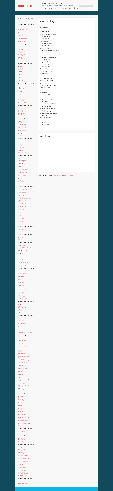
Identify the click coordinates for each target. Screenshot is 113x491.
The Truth (20, 425)
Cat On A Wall (21, 69)
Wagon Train (21, 447)
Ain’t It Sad (20, 31)
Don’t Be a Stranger (22, 100)
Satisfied (20, 351)
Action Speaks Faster (22, 29)
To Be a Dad (20, 413)
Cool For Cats (21, 76)
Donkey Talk (20, 99)
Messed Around (21, 276)
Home (20, 13)
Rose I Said (20, 343)
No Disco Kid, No (21, 296)
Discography (28, 13)
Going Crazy (20, 144)
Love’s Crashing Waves (23, 264)
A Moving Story (21, 27)
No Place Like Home (22, 298)
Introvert (20, 212)
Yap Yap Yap (20, 481)
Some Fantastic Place (22, 367)
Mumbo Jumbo (21, 285)
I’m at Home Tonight (22, 203)
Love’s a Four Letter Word (23, 262)
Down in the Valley (22, 102)
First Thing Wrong (22, 127)
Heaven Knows (21, 167)
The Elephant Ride (22, 113)
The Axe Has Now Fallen (23, 41)
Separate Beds (21, 353)
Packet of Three (25, 5)
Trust (19, 422)
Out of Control (21, 310)
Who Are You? (21, 463)
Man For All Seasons (22, 273)
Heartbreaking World (22, 164)
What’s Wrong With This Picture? (25, 458)
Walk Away (20, 452)
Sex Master (20, 354)
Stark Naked (20, 377)
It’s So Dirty (20, 221)
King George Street (22, 237)
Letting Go (20, 251)
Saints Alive (20, 350)
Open (19, 309)
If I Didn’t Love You (22, 200)
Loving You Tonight (22, 265)
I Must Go (20, 194)
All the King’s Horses (22, 34)
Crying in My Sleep (22, 79)
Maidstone (20, 272)
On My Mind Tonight (22, 304)
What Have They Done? (23, 455)
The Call (20, 66)
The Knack (20, 239)
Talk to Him (20, 397)
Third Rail (20, 408)
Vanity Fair (20, 438)
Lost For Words (21, 259)
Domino (20, 97)
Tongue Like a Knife (22, 414)
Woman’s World (21, 472)
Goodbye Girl (21, 147)
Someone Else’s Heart (23, 370)
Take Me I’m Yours (22, 396)
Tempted (20, 402)
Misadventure (21, 278)
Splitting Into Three (22, 374)
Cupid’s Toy (20, 80)
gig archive (69, 7)
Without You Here (22, 470)
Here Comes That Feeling (23, 169)
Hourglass (20, 180)
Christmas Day (21, 71)
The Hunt (20, 183)
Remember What (22, 340)
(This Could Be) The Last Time (24, 247)
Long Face (20, 256)
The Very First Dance (22, 439)
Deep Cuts (20, 91)
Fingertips (20, 126)
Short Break (20, 357)
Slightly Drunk (21, 364)
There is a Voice (21, 405)
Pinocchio (20, 325)
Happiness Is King (22, 160)
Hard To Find (21, 161)
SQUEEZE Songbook (40, 13)
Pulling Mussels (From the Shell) (25, 332)
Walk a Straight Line (22, 450)
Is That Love (20, 215)
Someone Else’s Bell (22, 368)
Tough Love (20, 419)
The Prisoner (21, 331)
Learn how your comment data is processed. (63, 175)
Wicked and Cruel (22, 466)
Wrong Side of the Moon (23, 475)
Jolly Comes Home (22, 229)
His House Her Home (22, 172)
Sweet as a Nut (21, 389)
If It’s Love (20, 201)
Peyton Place (21, 320)
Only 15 (19, 306)
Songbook (63, 5)
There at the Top (21, 404)
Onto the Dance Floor (23, 307)
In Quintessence (21, 207)
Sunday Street (21, 386)
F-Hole (19, 121)
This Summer (21, 411)
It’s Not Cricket (21, 218)
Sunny (19, 388)
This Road (20, 410)
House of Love (21, 181)
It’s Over (20, 220)
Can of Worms (21, 68)
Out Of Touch (21, 312)
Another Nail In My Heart (23, 38)
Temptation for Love (22, 400)
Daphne (20, 87)
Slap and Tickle (21, 359)
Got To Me (20, 149)
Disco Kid (20, 96)
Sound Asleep (21, 371)
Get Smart (20, 141)
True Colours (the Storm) (23, 420)
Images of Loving (21, 204)
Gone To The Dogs (22, 146)
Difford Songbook (53, 13)
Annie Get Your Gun (22, 37)
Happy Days (20, 158)
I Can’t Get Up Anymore (23, 189)
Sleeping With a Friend (23, 362)
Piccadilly (20, 322)
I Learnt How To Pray (22, 192)
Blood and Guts (21, 55)
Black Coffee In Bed (22, 54)
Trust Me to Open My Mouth (24, 423)
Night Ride (20, 295)
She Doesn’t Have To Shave (24, 356)
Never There (21, 292)
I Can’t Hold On (21, 191)
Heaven (20, 166)
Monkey (20, 281)
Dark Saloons (21, 88)
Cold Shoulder (21, 74)
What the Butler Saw (22, 457)
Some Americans (22, 365)
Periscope (20, 318)
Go (19, 143)
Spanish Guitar (21, 373)
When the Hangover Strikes (24, 461)
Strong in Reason (22, 383)
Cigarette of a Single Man (23, 72)
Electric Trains (21, 110)
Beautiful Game (21, 51)
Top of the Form (21, 416)
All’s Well (20, 35)
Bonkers (20, 57)
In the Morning (21, 209)
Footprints (20, 129)
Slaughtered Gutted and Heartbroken (26, 360)
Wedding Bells (21, 453)
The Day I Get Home (22, 90)
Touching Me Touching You (24, 417)
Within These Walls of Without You (25, 469)
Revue (19, 342)
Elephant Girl (21, 111)
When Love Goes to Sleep (23, 460)
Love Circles (20, 260)
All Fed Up (20, 32)
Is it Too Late (21, 214)
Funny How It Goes (22, 135)
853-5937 (20, 108)
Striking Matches (21, 382)
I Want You (20, 197)
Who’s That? (20, 464)
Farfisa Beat (20, 122)
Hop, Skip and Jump (22, 175)
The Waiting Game (22, 449)
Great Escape (21, 150)
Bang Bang (20, 49)
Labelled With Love (22, 245)
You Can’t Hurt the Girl (23, 483)
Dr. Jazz (19, 94)
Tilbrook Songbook (66, 13)
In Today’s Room (21, 211)
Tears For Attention (22, 399)
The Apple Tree (21, 40)
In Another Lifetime (22, 206)
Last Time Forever (22, 248)
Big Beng (20, 52)
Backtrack (20, 48)
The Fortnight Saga (22, 130)
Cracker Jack (20, 77)
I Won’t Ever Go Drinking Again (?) (25, 198)
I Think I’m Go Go (21, 195)
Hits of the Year (21, 174)
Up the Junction (21, 431)
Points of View (21, 328)
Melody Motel (21, 275)
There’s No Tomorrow (22, 407)
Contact (83, 13)
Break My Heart (21, 58)
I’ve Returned (21, 223)
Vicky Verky (20, 441)
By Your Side (21, 60)
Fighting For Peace (22, 124)
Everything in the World (23, 114)
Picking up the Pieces (22, 323)
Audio (76, 13)
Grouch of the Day (22, 152)
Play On (20, 326)
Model (19, 279)
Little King (20, 254)
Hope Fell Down (21, 177)
